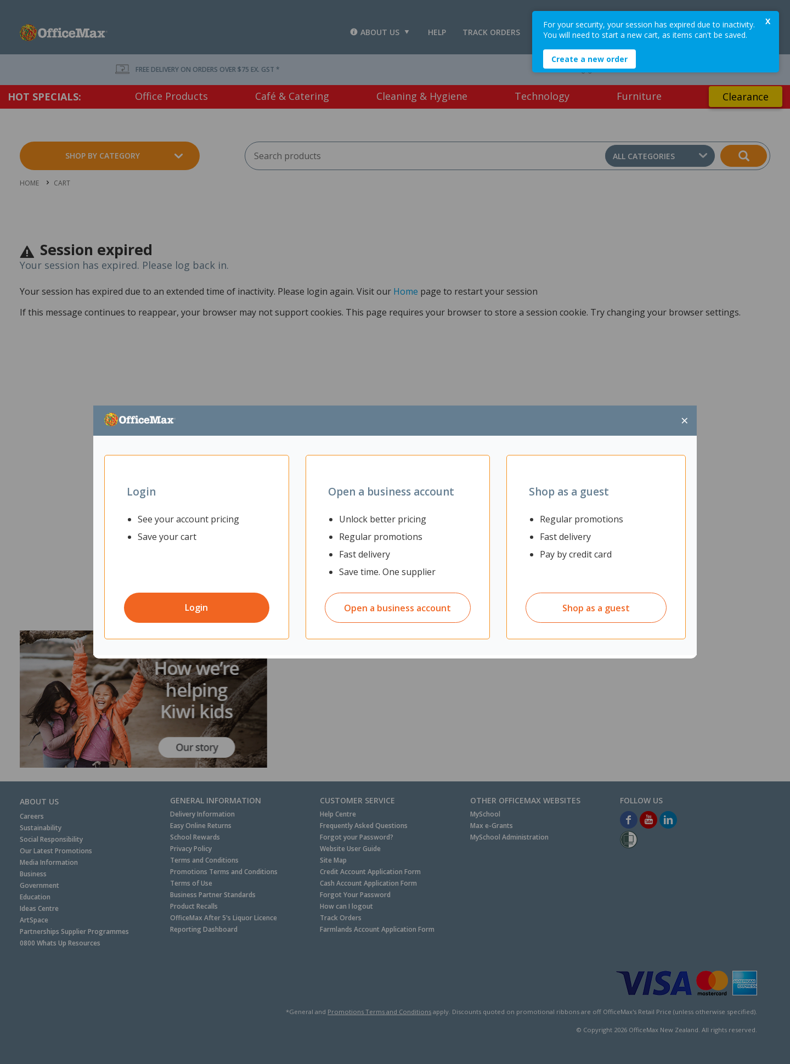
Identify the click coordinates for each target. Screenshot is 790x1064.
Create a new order (589, 59)
